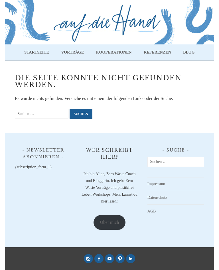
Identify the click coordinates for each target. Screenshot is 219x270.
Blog (188, 52)
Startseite (36, 52)
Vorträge (72, 52)
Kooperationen (114, 52)
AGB (151, 211)
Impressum (156, 184)
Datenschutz (157, 197)
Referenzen (157, 52)
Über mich (109, 222)
